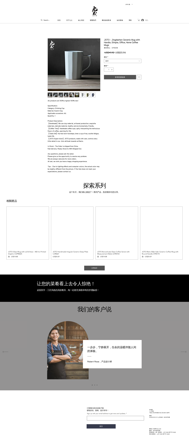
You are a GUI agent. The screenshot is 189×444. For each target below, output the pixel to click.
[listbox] (129, 4)
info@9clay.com (156, 429)
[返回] (5, 352)
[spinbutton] (109, 69)
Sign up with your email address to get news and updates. (106, 413)
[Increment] (112, 69)
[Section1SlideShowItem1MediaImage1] (92, 385)
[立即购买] (94, 268)
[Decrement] (105, 69)
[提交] (101, 426)
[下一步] (183, 352)
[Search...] (47, 20)
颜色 (106, 57)
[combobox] (122, 61)
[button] (129, 4)
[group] (94, 233)
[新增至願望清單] (139, 77)
